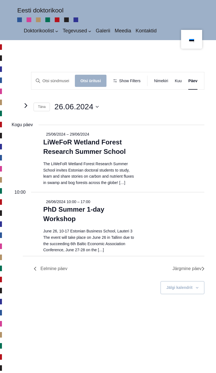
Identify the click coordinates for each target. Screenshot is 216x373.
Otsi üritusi (92, 81)
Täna (41, 127)
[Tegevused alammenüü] (89, 30)
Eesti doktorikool (40, 10)
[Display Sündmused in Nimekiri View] (161, 81)
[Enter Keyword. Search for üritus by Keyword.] (54, 81)
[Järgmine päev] (25, 126)
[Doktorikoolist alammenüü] (56, 30)
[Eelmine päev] (15, 126)
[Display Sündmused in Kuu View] (178, 81)
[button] (202, 101)
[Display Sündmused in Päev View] (192, 81)
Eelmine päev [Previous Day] (50, 289)
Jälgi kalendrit (179, 308)
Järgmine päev (188, 289)
